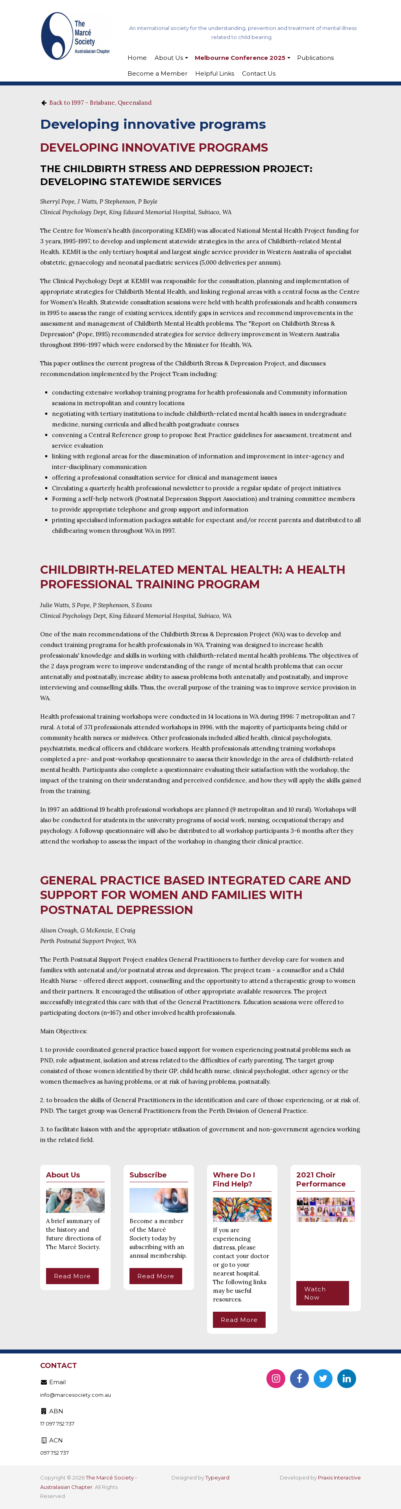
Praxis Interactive (339, 1477)
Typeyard (217, 1477)
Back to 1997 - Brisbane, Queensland (100, 102)
